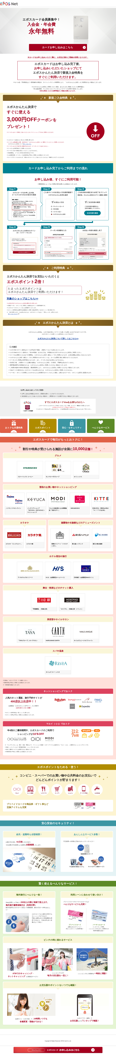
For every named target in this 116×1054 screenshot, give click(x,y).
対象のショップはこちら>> (22, 298)
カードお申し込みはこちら (57, 47)
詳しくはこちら (27, 144)
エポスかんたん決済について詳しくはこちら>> (58, 338)
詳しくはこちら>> (13, 314)
